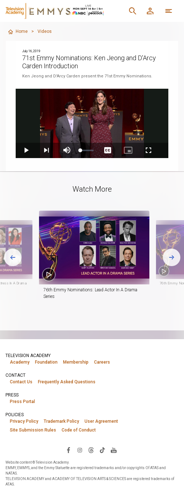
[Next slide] (171, 257)
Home (18, 32)
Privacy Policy (24, 421)
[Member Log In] (150, 11)
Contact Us (21, 381)
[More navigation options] (168, 11)
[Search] (132, 11)
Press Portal (22, 401)
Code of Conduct (79, 430)
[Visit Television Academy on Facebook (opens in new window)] (68, 449)
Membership (76, 362)
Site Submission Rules (33, 430)
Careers (102, 362)
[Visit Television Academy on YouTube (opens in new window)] (113, 449)
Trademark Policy (61, 421)
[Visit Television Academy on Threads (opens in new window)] (91, 449)
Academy (20, 362)
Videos (45, 31)
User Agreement (101, 421)
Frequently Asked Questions (66, 381)
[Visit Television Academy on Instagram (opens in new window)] (80, 449)
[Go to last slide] (12, 257)
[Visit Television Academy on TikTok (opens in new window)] (102, 449)
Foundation (46, 362)
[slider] (87, 150)
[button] (103, 247)
